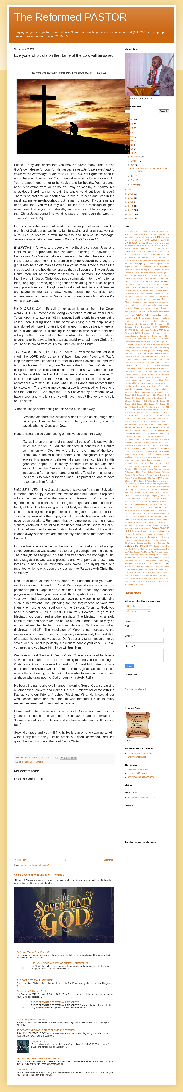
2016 (131, 194)
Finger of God (130, 356)
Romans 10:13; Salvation (32, 762)
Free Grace (164, 356)
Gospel (139, 371)
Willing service (156, 581)
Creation (166, 308)
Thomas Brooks (149, 561)
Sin (161, 528)
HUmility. (135, 386)
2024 (131, 132)
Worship (134, 584)
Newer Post (20, 860)
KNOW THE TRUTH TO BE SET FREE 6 (147, 419)
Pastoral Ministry (146, 469)
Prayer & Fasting (145, 481)
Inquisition (128, 389)
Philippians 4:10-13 (132, 472)
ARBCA (155, 267)
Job (167, 407)
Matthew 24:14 (148, 442)
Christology (145, 299)
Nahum (142, 457)
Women (128, 584)
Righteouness (130, 510)
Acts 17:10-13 (133, 255)
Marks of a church (142, 439)
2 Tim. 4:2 (131, 249)
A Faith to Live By (139, 252)
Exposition (135, 336)
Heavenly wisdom (146, 374)
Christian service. (131, 293)
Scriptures (128, 522)
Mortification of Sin (132, 457)
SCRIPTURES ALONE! (142, 522)
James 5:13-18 (130, 404)
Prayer (159, 478)
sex (161, 525)
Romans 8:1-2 (163, 513)
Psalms (136, 496)
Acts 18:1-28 (144, 255)
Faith (143, 345)
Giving (127, 365)
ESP (155, 327)
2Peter (141, 249)
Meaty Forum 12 (156, 448)
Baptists (128, 273)
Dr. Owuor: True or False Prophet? (33, 952)
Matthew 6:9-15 (131, 445)
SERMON (156, 522)
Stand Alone (130, 537)
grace (145, 371)
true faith (145, 567)
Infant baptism (163, 386)
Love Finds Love (24, 1069)
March (134, 184)
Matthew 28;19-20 (162, 442)
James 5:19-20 (142, 404)
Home (65, 860)
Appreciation (146, 267)
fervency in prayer (155, 353)
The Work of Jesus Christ (142, 558)
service (155, 525)
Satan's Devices (137, 519)
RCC (151, 498)
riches (166, 507)
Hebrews (158, 374)
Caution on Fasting (141, 278)
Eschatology (145, 327)
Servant (148, 525)
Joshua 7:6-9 (141, 410)
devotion (142, 314)
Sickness (155, 528)
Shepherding (146, 528)
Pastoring (157, 469)
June (133, 176)
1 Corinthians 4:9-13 (146, 237)
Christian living (147, 287)
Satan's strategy (163, 519)
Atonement (164, 267)
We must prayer (146, 575)
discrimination (150, 318)
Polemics (165, 472)
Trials (137, 567)
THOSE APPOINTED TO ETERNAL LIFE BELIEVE (55, 1002)
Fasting (159, 351)
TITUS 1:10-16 (148, 564)
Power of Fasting (131, 475)
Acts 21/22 (129, 258)
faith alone (151, 345)
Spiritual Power (151, 534)
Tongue (131, 567)
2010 (131, 218)
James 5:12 (164, 401)
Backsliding (142, 270)
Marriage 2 (129, 442)
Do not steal (161, 318)
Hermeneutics (156, 377)
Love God (142, 436)
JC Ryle (128, 407)
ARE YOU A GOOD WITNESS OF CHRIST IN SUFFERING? (59, 963)
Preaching (165, 487)
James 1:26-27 (153, 395)
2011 (131, 214)
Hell (142, 377)
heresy (147, 377)
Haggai (135, 374)
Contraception (130, 305)
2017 (131, 189)
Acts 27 (151, 258)
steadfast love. (141, 537)
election (154, 321)
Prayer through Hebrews (147, 484)
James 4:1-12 (132, 401)
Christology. (156, 299)
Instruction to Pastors (142, 389)
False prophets (151, 348)
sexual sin (137, 528)
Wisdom (166, 581)
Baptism (151, 270)
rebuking (157, 498)
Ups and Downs (162, 567)
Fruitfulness (135, 359)
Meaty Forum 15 (154, 451)
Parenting (165, 466)
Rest (151, 507)
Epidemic (128, 327)
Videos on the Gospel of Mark (152, 569)
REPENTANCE (140, 504)
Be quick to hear (140, 273)
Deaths (155, 311)
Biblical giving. (163, 273)
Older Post (108, 860)
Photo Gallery (147, 472)
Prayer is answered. (161, 481)
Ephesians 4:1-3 (131, 324)
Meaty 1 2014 (157, 445)
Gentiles (151, 362)
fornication (149, 356)
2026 (131, 124)
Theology (157, 558)
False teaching (163, 348)
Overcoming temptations (150, 466)
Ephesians (164, 321)
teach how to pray (150, 543)
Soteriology (164, 531)
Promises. (165, 493)
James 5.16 (164, 404)
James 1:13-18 (163, 392)
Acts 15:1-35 (160, 252)
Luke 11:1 (150, 436)
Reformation (164, 501)
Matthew (138, 442)
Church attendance (133, 302)
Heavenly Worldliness (138, 770)
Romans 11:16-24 (151, 513)
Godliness (149, 368)
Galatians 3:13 (163, 359)
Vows (127, 572)
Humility (128, 386)
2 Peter (160, 246)
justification (152, 410)
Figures (166, 353)
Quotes (134, 498)
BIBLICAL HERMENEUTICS (136, 275)
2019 (131, 149)
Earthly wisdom (142, 321)
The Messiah (146, 552)
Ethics (137, 333)
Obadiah (149, 460)
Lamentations (159, 430)
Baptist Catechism (162, 270)
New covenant (150, 457)
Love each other (131, 436)
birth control (164, 275)
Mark (131, 439)
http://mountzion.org (137, 757)
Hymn (142, 386)
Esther (160, 330)
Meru (135, 454)
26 (137, 249)
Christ (161, 278)
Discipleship (156, 315)
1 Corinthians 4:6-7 (159, 234)
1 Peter (158, 237)
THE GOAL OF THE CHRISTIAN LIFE (35, 980)
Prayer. (159, 484)
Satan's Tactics (38, 1041)
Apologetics (144, 264)
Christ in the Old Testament (157, 281)
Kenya (160, 410)
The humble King (140, 549)
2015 (131, 198)
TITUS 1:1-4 (138, 564)
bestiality (152, 273)
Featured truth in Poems (138, 353)
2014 (131, 202)
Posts (131, 606)
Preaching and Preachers (137, 490)
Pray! (153, 478)
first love (140, 356)
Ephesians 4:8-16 (161, 324)
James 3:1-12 (153, 398)
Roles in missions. (143, 510)
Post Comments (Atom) (38, 865)
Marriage (155, 439)
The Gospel (145, 546)
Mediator (165, 451)
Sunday (140, 543)
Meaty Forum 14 (140, 451)
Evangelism (146, 333)
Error (136, 327)
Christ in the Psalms (152, 284)
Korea (151, 430)
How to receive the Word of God (156, 383)
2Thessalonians (151, 249)
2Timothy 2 (162, 249)
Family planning (148, 351)
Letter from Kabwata (137, 773)
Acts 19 (152, 255)
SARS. (166, 516)
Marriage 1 (164, 439)
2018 (131, 153)
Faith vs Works (162, 345)
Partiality (128, 469)
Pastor (135, 469)
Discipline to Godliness (134, 318)
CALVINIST (129, 278)
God (148, 365)
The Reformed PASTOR (70, 17)
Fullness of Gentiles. (149, 359)
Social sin (155, 531)
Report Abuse (133, 592)
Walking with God (137, 572)
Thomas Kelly (163, 561)
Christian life (135, 287)
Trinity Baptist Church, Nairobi (142, 753)
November (136, 156)
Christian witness (145, 293)
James (143, 392)
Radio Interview (143, 498)
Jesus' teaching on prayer (151, 407)
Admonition (146, 261)
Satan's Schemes (149, 519)
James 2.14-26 (142, 398)
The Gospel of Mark (157, 546)
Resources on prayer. (159, 504)
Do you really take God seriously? (32, 1019)
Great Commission (155, 371)
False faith (140, 348)
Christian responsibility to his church (139, 290)
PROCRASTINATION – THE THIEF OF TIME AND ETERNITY (46, 1030)
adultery (154, 261)
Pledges (157, 472)
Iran (153, 389)
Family (127, 351)
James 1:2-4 (142, 395)
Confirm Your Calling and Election (32, 991)
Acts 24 (137, 258)
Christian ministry (161, 287)
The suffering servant (153, 555)
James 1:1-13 (151, 392)
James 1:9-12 (130, 398)
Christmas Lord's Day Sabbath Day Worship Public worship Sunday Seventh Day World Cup (147, 296)
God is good (155, 365)
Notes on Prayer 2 (133, 460)
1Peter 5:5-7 (151, 246)
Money (158, 454)
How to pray (138, 383)
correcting (149, 308)
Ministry (141, 454)
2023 (131, 136)
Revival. (158, 507)
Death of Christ (146, 311)
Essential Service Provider (146, 330)
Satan (127, 519)
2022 (131, 141)
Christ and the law (137, 281)
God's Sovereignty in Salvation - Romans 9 (39, 874)
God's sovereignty (137, 368)
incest (154, 386)
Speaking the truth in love (135, 534)
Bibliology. (153, 275)
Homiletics (129, 383)
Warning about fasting (153, 572)
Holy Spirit (164, 380)
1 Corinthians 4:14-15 (149, 231)
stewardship (152, 537)
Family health (136, 351)
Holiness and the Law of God (144, 380)
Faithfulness (130, 348)
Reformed (128, 504)
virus (167, 569)
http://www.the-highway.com (141, 777)
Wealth (155, 575)
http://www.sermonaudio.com (141, 797)
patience (166, 469)
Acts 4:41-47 (137, 261)
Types (152, 567)
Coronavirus (139, 308)
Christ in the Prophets (134, 284)
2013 (131, 206)
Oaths (143, 460)
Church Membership (150, 302)
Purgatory (155, 496)
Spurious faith (163, 534)
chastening (154, 278)
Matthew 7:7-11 (144, 445)
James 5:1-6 (154, 401)
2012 (131, 210)
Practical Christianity (139, 478)
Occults (156, 460)
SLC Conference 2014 (143, 531)
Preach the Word (153, 487)
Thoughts (129, 564)
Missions (150, 454)
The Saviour (129, 555)
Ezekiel (137, 345)
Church (165, 299)
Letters (161, 433)
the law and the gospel (156, 549)
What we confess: (158, 578)
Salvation (158, 516)
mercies (128, 454)
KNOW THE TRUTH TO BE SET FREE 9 (153, 424)
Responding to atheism (135, 507)
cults (126, 311)
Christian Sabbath (162, 290)
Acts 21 (166, 255)
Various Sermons (131, 569)
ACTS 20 (159, 255)
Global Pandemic (138, 365)
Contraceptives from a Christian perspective (152, 305)
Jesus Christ (136, 407)
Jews (163, 407)
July (133, 165)
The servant (139, 555)
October (135, 161)
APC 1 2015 (133, 264)
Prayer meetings (131, 484)
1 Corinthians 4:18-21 (141, 234)
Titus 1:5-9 (159, 564)
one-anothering (147, 463)
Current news (134, 311)
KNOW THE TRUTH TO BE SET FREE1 (142, 427)
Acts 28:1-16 (160, 258)
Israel (157, 389)
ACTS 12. (150, 252)
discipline (165, 315)
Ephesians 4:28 (146, 324)
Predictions (155, 490)
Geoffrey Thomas (162, 362)
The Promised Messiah (160, 552)
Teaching (161, 543)
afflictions (161, 261)
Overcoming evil (162, 463)
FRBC (156, 356)
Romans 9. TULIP (145, 516)
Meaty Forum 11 (141, 448)
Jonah (132, 410)
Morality (166, 454)
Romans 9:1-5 (130, 516)
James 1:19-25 (130, 395)
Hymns (148, 386)
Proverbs (128, 496)
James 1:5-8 (164, 395)
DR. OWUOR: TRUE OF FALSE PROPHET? (38, 1058)
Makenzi (158, 436)
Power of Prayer (145, 475)
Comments (133, 611)
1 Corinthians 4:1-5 (132, 231)
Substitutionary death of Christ (145, 540)
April (133, 180)
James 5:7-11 (154, 404)
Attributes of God (131, 270)
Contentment (164, 302)
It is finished (134, 392)
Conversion (129, 308)
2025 (131, 128)
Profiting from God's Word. (147, 493)
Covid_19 (158, 308)
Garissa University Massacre (136, 362)
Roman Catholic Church (160, 510)
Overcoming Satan (132, 466)
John (127, 410)
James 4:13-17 (144, 401)
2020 (131, 145)
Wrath (141, 584)
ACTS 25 (144, 258)
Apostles (153, 264)
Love (167, 433)
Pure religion (145, 496)
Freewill (128, 359)
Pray (149, 478)
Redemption (153, 501)
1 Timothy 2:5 (136, 240)
